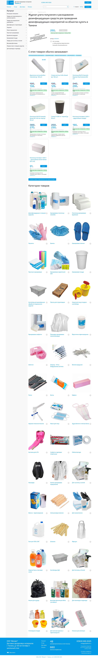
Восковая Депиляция (12, 43)
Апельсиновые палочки (56, 513)
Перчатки (9, 27)
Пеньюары (31, 482)
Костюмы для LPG (33, 452)
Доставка (22, 7)
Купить (63, 30)
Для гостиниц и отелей (78, 482)
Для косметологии (71, 55)
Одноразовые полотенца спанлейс (57, 214)
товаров (79, 6)
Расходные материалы (12, 13)
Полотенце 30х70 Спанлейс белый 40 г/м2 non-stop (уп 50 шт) (38, 118)
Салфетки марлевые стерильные (56, 453)
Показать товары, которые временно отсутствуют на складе (42, 179)
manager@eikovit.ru (86, 643)
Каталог (9, 7)
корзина (87, 6)
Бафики (74, 395)
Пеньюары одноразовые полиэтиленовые (57, 335)
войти (88, 2)
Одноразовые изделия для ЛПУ (57, 273)
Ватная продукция (77, 365)
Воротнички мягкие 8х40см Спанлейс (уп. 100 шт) (37, 76)
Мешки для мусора (33, 600)
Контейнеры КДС (55, 570)
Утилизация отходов (34, 631)
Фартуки (74, 541)
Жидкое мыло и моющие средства (15, 46)
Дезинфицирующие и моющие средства (37, 214)
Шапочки (30, 365)
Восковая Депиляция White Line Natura (58, 601)
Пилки (30, 395)
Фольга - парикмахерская (35, 513)
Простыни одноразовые (13, 32)
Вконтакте (11, 652)
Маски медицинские (12, 30)
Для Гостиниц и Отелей (78, 570)
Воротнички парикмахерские (60, 55)
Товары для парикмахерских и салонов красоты (14, 17)
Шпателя (52, 541)
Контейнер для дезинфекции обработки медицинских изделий (36, 304)
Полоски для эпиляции (78, 631)
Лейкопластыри (76, 452)
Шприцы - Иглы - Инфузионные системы (56, 365)
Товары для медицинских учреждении (13, 21)
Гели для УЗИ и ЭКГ (33, 541)
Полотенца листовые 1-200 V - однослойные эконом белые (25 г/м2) (38, 159)
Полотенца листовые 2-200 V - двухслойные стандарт (81, 117)
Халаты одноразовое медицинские (56, 483)
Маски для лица (54, 423)
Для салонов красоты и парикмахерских (36, 55)
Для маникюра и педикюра (13, 48)
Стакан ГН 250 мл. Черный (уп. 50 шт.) (59, 117)
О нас (15, 7)
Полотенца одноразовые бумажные (79, 214)
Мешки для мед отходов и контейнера (79, 303)
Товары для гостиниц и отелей (14, 40)
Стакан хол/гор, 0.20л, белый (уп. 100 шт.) (59, 76)
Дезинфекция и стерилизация (14, 24)
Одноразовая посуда (12, 38)
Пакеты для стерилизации (57, 302)
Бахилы (52, 243)
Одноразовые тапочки (78, 243)
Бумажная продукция (12, 35)
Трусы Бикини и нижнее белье (80, 423)
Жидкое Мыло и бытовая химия (35, 571)
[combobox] (56, 7)
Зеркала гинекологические (36, 423)
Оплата (30, 7)
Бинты (52, 395)
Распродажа (78, 55)
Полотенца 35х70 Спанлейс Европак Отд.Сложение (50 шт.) (80, 77)
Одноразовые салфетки (35, 334)
